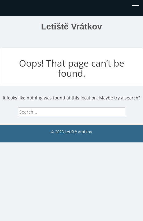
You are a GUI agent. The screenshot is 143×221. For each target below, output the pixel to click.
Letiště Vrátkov (71, 26)
